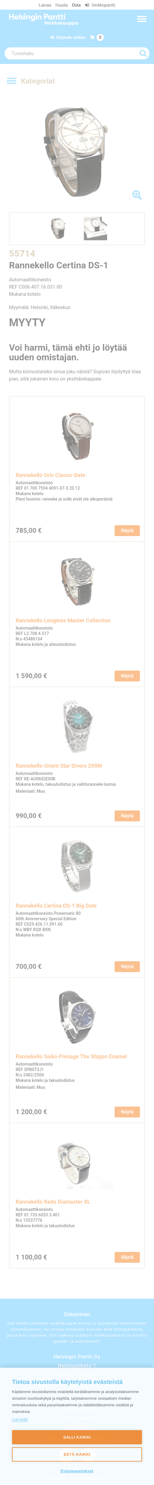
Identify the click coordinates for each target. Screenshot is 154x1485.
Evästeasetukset (77, 1471)
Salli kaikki (77, 1437)
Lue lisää (20, 1419)
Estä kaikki (77, 1454)
